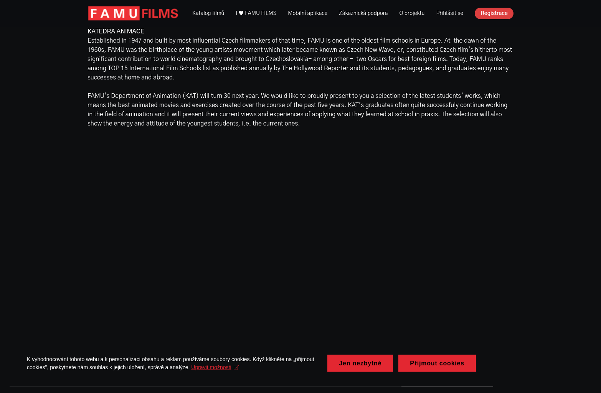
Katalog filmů (208, 13)
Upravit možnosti (215, 373)
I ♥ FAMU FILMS (256, 13)
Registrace (494, 13)
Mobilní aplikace (307, 13)
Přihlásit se (449, 13)
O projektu (412, 13)
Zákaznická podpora (363, 13)
